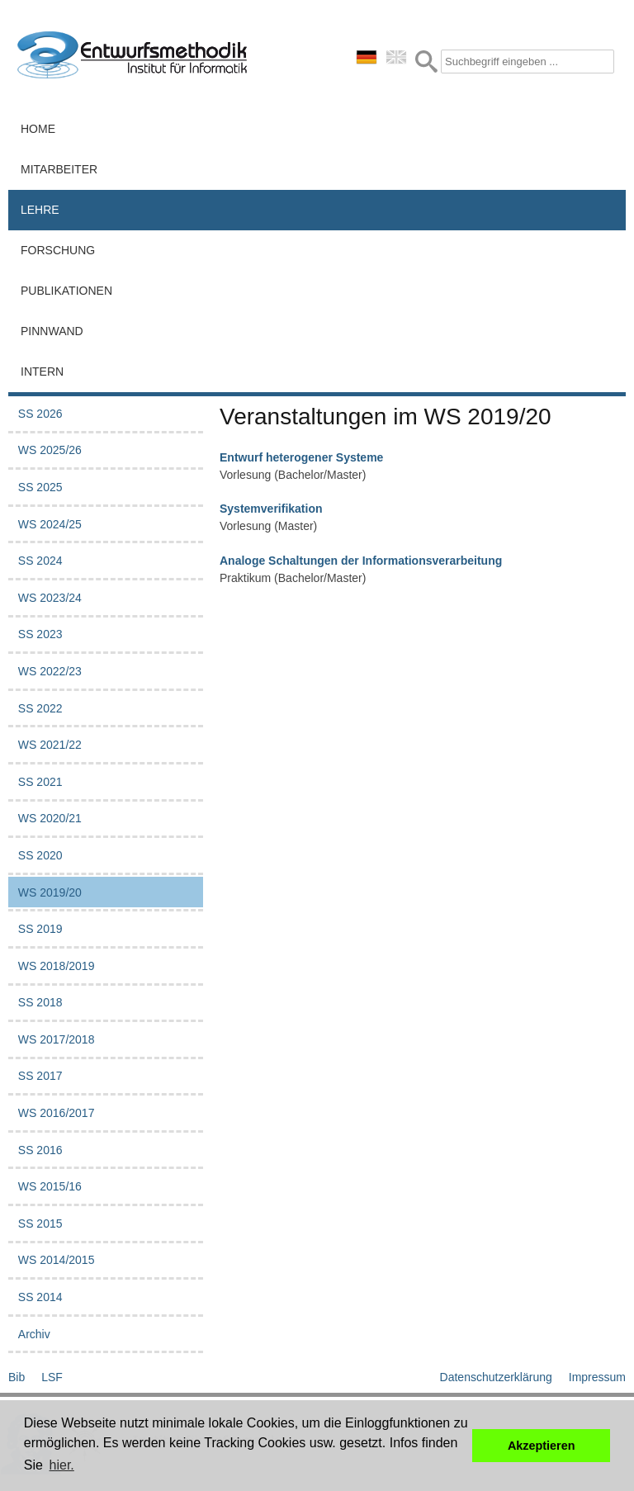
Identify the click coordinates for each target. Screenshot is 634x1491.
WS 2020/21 (50, 818)
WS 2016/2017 (56, 1112)
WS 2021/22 (50, 744)
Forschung (58, 250)
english (396, 57)
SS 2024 (40, 560)
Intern (42, 371)
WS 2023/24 (50, 597)
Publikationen (66, 290)
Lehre (40, 209)
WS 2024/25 (50, 524)
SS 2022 (40, 708)
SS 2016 (40, 1150)
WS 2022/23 (50, 671)
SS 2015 (40, 1223)
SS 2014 (40, 1297)
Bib (16, 1377)
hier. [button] (62, 1465)
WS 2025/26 (50, 450)
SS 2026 (40, 413)
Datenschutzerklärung (496, 1377)
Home (38, 128)
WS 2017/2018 (56, 1039)
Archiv (34, 1334)
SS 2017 (40, 1075)
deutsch (366, 57)
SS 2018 (40, 1002)
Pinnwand (52, 331)
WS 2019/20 (50, 892)
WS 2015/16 (50, 1186)
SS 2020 (40, 855)
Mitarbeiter (59, 169)
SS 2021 (40, 781)
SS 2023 (40, 634)
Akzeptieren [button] (541, 1445)
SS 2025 (40, 487)
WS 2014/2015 (56, 1259)
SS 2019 (40, 928)
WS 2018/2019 (56, 966)
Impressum (597, 1377)
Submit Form (426, 61)
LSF (52, 1377)
